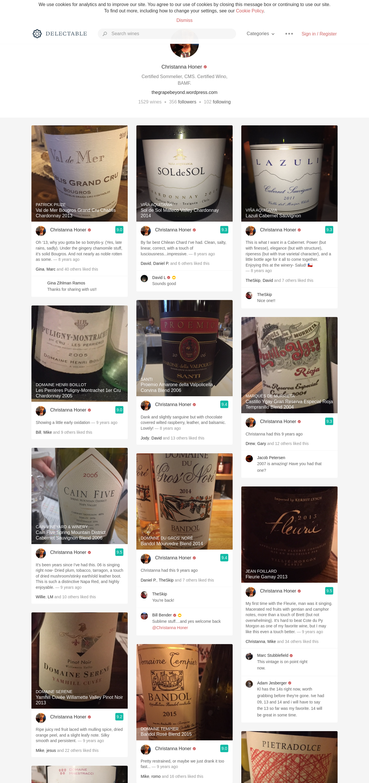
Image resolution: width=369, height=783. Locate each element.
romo (156, 776)
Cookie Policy (249, 10)
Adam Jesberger (272, 683)
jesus (51, 750)
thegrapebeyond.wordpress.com (185, 92)
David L (159, 277)
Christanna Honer (68, 229)
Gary (261, 443)
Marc (50, 269)
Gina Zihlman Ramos (66, 283)
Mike (47, 432)
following (222, 101)
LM (50, 597)
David (146, 263)
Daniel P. (161, 263)
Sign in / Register (319, 33)
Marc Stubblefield (272, 655)
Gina (40, 269)
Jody (145, 438)
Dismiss (184, 20)
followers (187, 101)
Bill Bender (162, 615)
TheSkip (166, 580)
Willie (40, 597)
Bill (38, 432)
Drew (250, 443)
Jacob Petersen (271, 457)
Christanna (255, 641)
